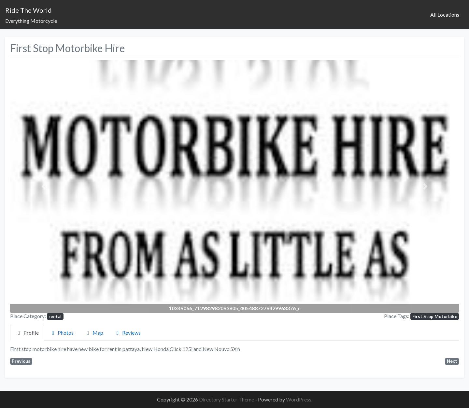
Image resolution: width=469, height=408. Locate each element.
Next (452, 361)
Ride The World (28, 10)
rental (55, 316)
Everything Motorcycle (31, 21)
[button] (44, 186)
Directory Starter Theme (227, 399)
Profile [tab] (27, 332)
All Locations (444, 14)
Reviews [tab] (127, 332)
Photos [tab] (62, 332)
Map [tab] (94, 332)
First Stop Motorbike (434, 316)
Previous (21, 361)
